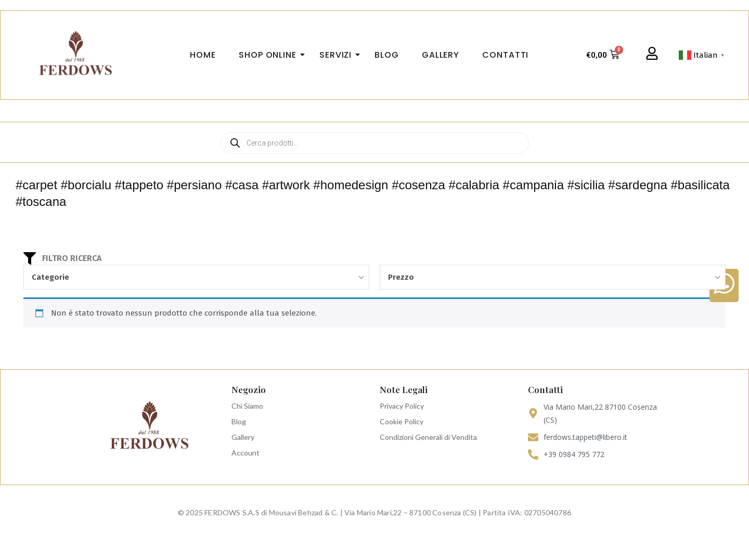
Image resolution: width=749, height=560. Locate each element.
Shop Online (271, 55)
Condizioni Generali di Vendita (428, 437)
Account (245, 452)
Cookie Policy (401, 421)
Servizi (338, 55)
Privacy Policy (402, 405)
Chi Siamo (247, 405)
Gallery (242, 437)
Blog (238, 421)
